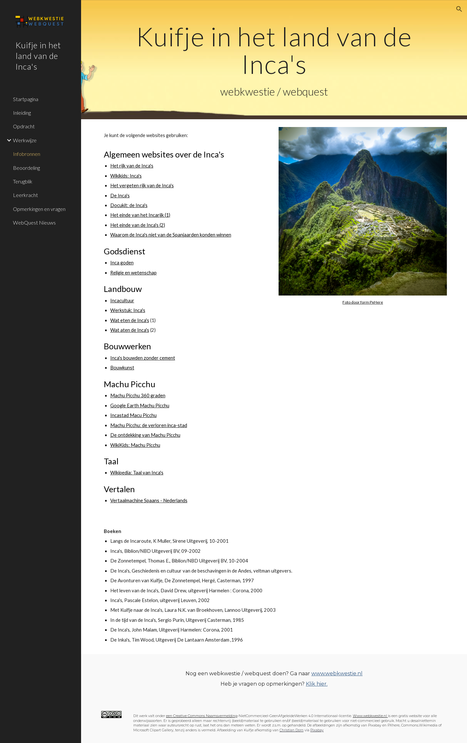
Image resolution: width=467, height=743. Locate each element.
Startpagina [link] (25, 99)
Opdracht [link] (24, 126)
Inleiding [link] (22, 113)
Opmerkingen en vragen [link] (39, 209)
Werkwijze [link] (25, 140)
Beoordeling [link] (26, 168)
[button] (459, 9)
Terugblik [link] (22, 181)
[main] (274, 59)
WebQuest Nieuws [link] (34, 222)
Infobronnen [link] (26, 154)
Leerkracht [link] (25, 195)
